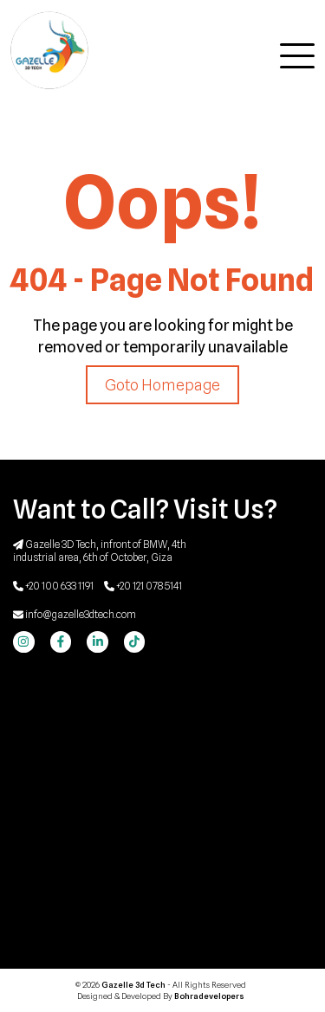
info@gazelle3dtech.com (74, 614)
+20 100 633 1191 (53, 585)
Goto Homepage (162, 385)
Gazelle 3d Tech (134, 984)
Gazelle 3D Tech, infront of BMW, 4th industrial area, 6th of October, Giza (99, 551)
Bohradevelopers (209, 996)
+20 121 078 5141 (143, 585)
